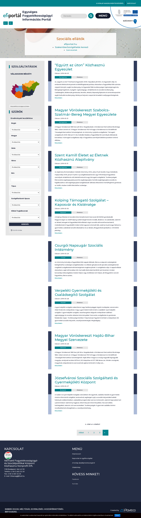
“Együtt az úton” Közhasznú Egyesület (80, 67)
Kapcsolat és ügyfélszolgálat (82, 458)
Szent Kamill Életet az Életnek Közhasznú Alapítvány (81, 157)
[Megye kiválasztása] (25, 142)
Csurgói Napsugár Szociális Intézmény (79, 247)
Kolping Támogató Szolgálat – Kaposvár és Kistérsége (82, 202)
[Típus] (25, 192)
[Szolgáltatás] (25, 205)
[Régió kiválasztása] (25, 129)
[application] (25, 89)
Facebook (75, 479)
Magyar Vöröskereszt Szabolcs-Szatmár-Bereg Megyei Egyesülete (85, 112)
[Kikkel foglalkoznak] (25, 217)
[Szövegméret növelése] (5, 23)
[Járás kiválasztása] (25, 154)
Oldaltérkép (76, 467)
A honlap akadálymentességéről (110, 3)
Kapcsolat (131, 3)
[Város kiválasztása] (25, 167)
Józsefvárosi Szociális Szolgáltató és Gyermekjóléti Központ (86, 380)
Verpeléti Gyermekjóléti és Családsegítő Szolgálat (78, 292)
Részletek (59, 98)
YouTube (75, 484)
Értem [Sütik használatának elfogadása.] (117, 515)
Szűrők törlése (16, 230)
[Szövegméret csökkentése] (11, 23)
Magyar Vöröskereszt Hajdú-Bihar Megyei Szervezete (85, 337)
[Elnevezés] (25, 180)
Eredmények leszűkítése (22, 118)
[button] (28, 93)
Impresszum (76, 454)
